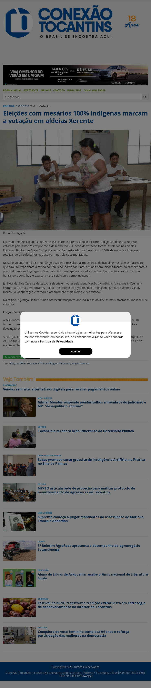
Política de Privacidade (56, 341)
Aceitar (75, 351)
